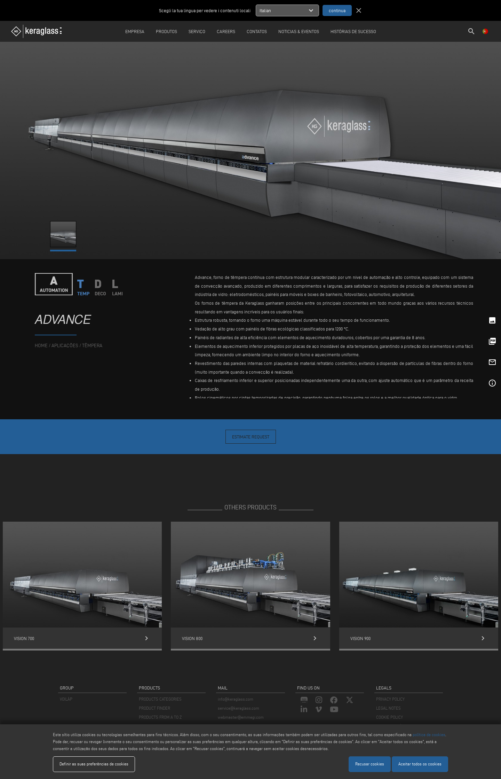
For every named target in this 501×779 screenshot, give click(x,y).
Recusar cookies (369, 764)
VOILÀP (66, 699)
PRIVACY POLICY (390, 699)
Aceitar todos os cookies (420, 764)
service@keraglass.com (238, 708)
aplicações (64, 345)
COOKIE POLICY (389, 717)
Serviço (197, 31)
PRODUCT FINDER (154, 708)
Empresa (134, 31)
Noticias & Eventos (298, 31)
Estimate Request (250, 436)
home (41, 345)
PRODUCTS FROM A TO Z (160, 717)
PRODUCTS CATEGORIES (160, 699)
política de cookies (429, 734)
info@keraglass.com (235, 699)
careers (226, 31)
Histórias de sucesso (353, 31)
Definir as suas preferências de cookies (93, 764)
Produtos (166, 31)
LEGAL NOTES (388, 708)
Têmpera (92, 345)
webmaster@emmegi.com (241, 717)
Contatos (257, 31)
